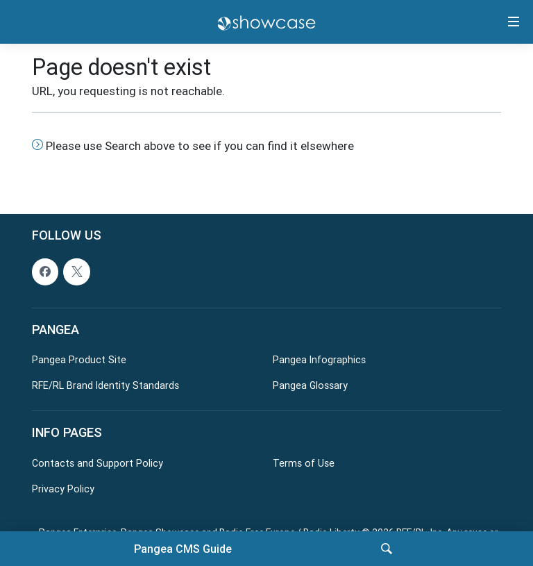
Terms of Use (304, 462)
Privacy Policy (63, 488)
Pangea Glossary (310, 385)
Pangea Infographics (319, 359)
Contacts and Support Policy (97, 462)
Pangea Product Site (79, 359)
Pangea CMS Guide (183, 549)
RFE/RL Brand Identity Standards (105, 385)
